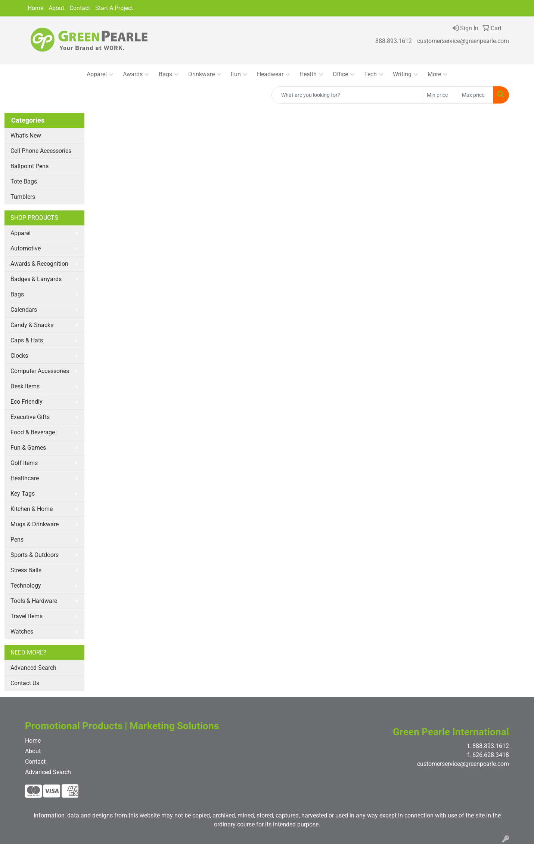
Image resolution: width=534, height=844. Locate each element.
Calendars (23, 309)
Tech (373, 74)
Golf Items (24, 462)
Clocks (19, 355)
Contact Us (24, 683)
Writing (405, 74)
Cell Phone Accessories (40, 150)
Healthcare (24, 478)
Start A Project (114, 8)
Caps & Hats (26, 340)
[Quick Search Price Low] (440, 95)
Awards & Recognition (39, 263)
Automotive (25, 248)
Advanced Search (33, 667)
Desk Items (25, 386)
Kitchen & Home (31, 508)
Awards (136, 74)
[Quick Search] (347, 95)
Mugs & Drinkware (34, 524)
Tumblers (22, 196)
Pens (17, 539)
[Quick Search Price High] (475, 95)
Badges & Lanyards (36, 279)
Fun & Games (28, 447)
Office (343, 74)
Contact (79, 8)
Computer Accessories (39, 371)
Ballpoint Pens (29, 166)
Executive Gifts (30, 417)
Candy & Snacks (31, 325)
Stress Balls (25, 570)
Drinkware (204, 74)
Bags (168, 74)
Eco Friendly (26, 401)
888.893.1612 (393, 40)
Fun (239, 74)
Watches (21, 631)
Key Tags (22, 493)
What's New (25, 135)
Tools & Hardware (33, 600)
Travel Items (26, 616)
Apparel (100, 74)
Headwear (273, 74)
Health (311, 74)
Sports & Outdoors (34, 554)
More (437, 74)
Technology (25, 585)
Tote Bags (23, 181)
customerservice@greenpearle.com (463, 40)
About (56, 8)
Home (35, 8)
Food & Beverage (32, 432)
